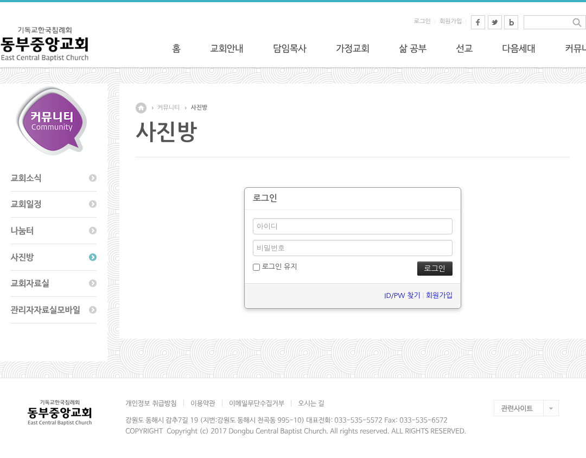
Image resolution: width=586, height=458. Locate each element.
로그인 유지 (275, 267)
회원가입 (451, 21)
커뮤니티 (168, 108)
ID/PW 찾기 (402, 295)
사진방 (198, 108)
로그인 (422, 21)
